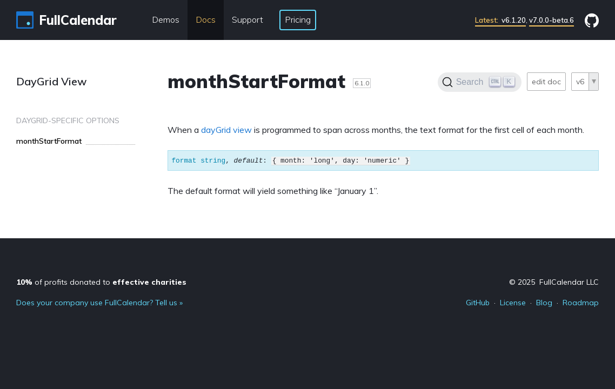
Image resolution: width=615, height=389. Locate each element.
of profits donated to (101, 282)
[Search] (480, 82)
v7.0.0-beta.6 (551, 20)
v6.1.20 (500, 20)
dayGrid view (226, 129)
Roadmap (581, 302)
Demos (165, 19)
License (513, 302)
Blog (544, 302)
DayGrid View (51, 81)
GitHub (478, 302)
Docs (206, 19)
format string (198, 160)
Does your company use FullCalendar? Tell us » (99, 302)
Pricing (298, 19)
